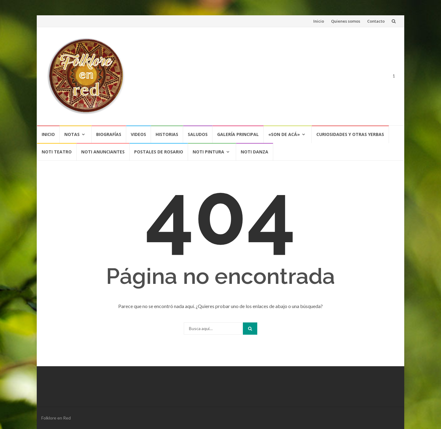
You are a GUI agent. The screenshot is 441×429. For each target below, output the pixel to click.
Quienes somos (345, 21)
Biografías (108, 134)
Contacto (376, 21)
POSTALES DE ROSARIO (158, 152)
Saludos (198, 134)
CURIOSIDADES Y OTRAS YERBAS (350, 134)
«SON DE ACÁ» (284, 134)
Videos (138, 134)
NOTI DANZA (254, 152)
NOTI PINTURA (208, 152)
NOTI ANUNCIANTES (103, 152)
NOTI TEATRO (57, 152)
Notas (72, 134)
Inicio (318, 21)
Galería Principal (238, 134)
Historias (167, 134)
